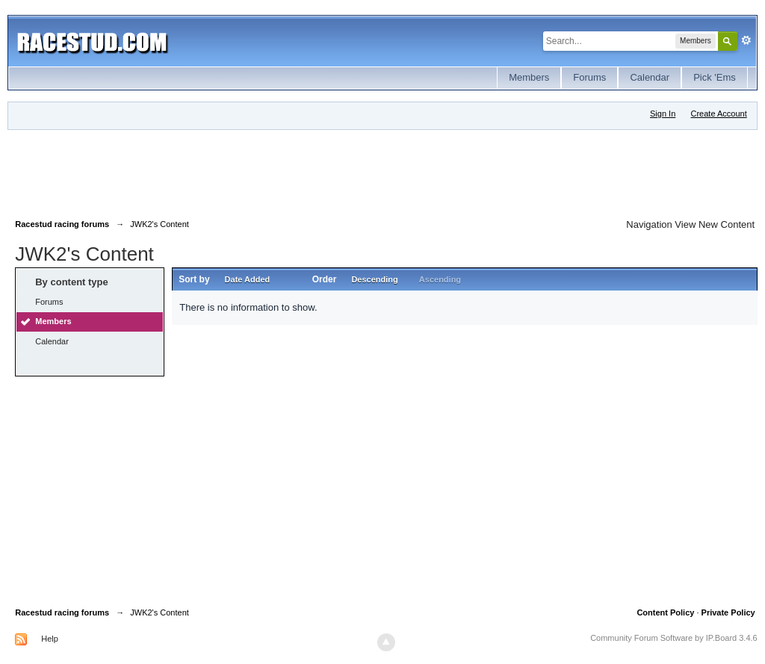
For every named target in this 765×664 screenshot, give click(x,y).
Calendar (649, 77)
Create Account (719, 113)
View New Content (715, 224)
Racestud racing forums (62, 612)
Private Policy (728, 612)
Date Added (247, 279)
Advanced (746, 40)
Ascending (440, 279)
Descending (374, 279)
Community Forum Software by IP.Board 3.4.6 (674, 637)
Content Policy (665, 612)
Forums (589, 77)
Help (49, 638)
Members (529, 77)
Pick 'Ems (714, 77)
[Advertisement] (287, 171)
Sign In (662, 113)
